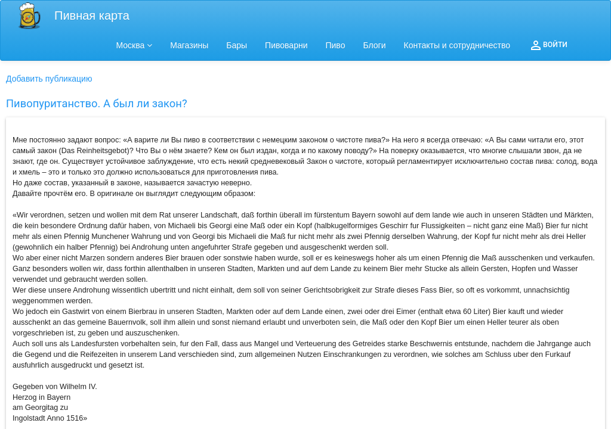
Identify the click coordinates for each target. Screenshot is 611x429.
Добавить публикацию (49, 78)
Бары (236, 45)
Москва (134, 45)
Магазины (189, 45)
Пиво (335, 45)
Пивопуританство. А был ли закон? (96, 103)
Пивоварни (286, 45)
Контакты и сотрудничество (457, 45)
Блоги (374, 45)
